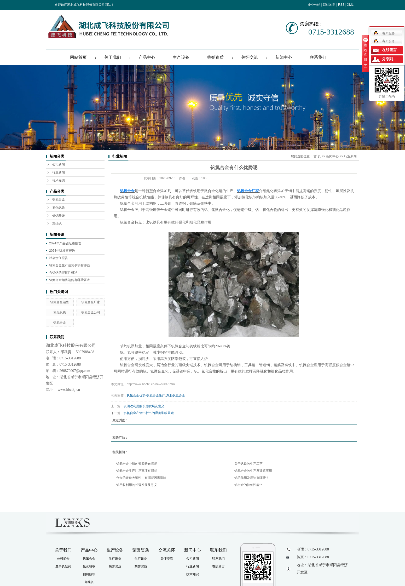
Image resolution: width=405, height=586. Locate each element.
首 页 (317, 156)
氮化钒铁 (58, 207)
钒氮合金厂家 (90, 302)
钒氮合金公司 (90, 312)
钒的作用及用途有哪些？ (251, 478)
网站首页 (78, 57)
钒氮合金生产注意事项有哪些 (69, 265)
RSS (341, 5)
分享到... (389, 59)
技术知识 (58, 180)
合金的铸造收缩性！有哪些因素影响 (141, 478)
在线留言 (218, 566)
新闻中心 (283, 57)
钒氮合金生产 (155, 395)
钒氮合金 (58, 199)
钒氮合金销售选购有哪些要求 (69, 280)
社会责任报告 (58, 258)
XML (350, 5)
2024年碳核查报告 (62, 250)
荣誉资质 (215, 57)
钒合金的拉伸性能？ (248, 485)
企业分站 (314, 5)
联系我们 (318, 57)
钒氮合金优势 (136, 395)
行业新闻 (58, 172)
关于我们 (112, 57)
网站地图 (329, 5)
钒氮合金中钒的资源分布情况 (136, 464)
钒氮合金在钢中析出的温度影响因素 (149, 413)
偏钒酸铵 (58, 215)
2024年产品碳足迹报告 (65, 243)
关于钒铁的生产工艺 (248, 464)
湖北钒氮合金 (175, 395)
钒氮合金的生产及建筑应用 (253, 471)
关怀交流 (249, 57)
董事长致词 (63, 566)
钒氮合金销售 (59, 302)
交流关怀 (166, 550)
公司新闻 (58, 164)
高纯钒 (57, 224)
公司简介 (63, 558)
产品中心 (146, 57)
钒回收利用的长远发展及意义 (144, 406)
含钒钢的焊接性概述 (63, 272)
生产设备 (181, 57)
